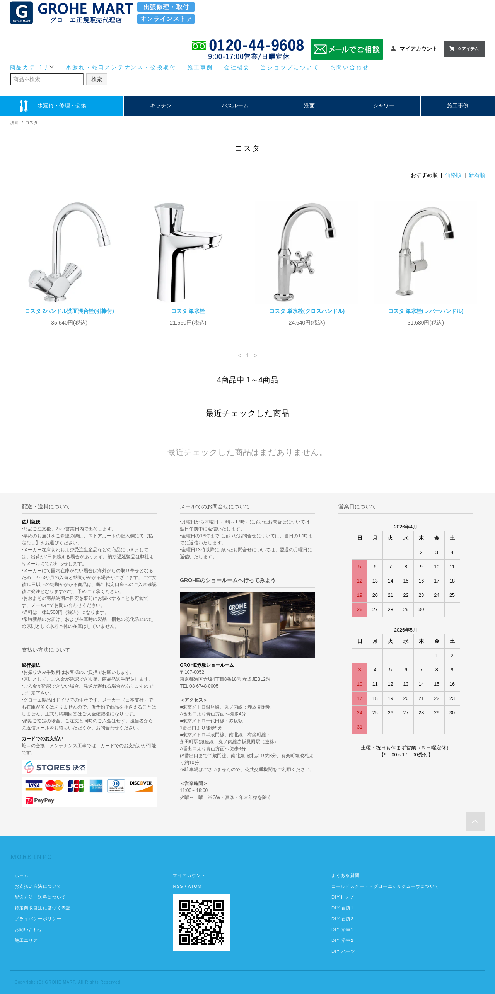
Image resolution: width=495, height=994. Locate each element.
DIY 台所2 (342, 918)
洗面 (309, 105)
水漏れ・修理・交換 (62, 105)
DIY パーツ (343, 951)
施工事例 (200, 67)
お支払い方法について (38, 886)
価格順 (453, 175)
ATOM (195, 886)
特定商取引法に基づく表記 (43, 908)
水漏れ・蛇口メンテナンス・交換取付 (121, 67)
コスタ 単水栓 (188, 311)
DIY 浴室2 (342, 940)
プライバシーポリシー (38, 918)
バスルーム (235, 105)
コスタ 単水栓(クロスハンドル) (307, 311)
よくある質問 (345, 875)
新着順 (477, 175)
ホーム (22, 875)
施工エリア (26, 940)
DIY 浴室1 (342, 929)
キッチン (161, 105)
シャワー (383, 105)
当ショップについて (290, 67)
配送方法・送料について (40, 897)
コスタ (31, 122)
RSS (178, 886)
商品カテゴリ (32, 67)
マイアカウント (418, 49)
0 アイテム (464, 49)
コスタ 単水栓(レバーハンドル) (425, 311)
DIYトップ (342, 897)
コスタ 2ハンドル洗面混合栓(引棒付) (69, 311)
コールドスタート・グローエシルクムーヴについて (385, 886)
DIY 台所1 (342, 908)
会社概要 (237, 67)
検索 (96, 79)
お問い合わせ (349, 67)
